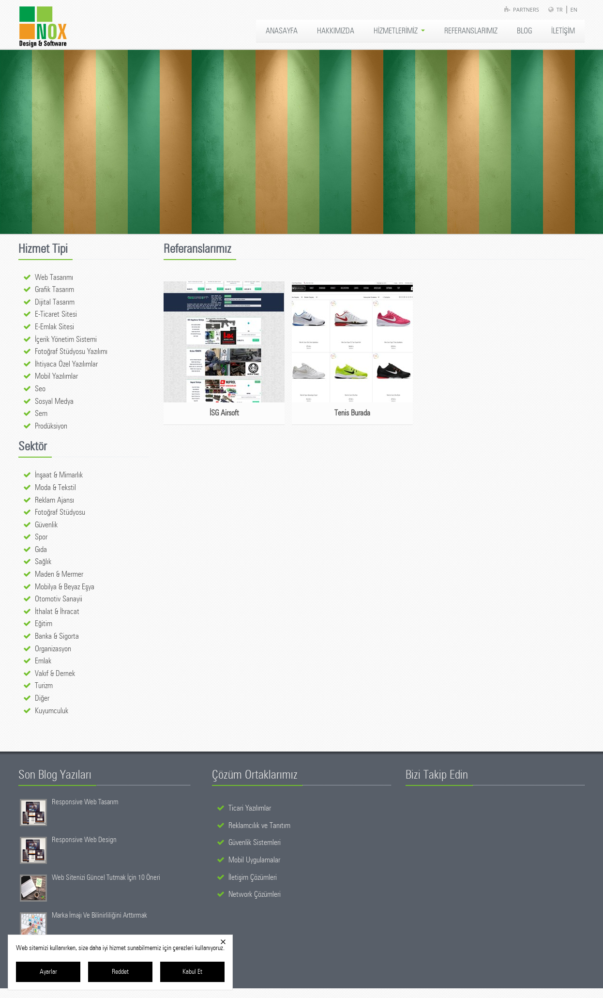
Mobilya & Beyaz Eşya (64, 587)
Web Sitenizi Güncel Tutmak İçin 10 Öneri (106, 877)
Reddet (120, 971)
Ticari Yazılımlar (249, 808)
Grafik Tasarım (54, 289)
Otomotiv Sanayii (58, 599)
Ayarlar (48, 971)
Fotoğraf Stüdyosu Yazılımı (71, 351)
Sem (41, 413)
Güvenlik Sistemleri (254, 842)
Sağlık (43, 562)
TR (560, 9)
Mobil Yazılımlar (56, 376)
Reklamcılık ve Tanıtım (259, 825)
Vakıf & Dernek (55, 673)
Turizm (44, 686)
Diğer (42, 698)
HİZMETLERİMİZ (399, 31)
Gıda (41, 549)
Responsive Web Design (84, 840)
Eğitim (43, 624)
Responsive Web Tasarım (85, 802)
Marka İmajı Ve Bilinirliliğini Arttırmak (99, 915)
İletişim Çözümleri (252, 877)
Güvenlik (46, 525)
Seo (40, 389)
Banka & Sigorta (57, 636)
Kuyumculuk (51, 711)
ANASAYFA (282, 31)
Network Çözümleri (254, 894)
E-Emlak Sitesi (54, 327)
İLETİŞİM (563, 31)
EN (574, 9)
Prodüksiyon (51, 426)
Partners (526, 9)
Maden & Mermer (59, 574)
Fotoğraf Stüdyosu (60, 512)
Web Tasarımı (54, 277)
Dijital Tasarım (55, 302)
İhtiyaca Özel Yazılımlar (66, 364)
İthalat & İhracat (57, 611)
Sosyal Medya (54, 401)
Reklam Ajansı (54, 500)
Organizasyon (53, 649)
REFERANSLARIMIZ (470, 31)
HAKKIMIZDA (335, 31)
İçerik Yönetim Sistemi (66, 339)
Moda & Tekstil (55, 487)
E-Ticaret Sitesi (56, 314)
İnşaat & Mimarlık (59, 475)
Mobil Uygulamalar (254, 860)
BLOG (524, 31)
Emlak (43, 661)
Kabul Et (192, 971)
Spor (41, 537)
